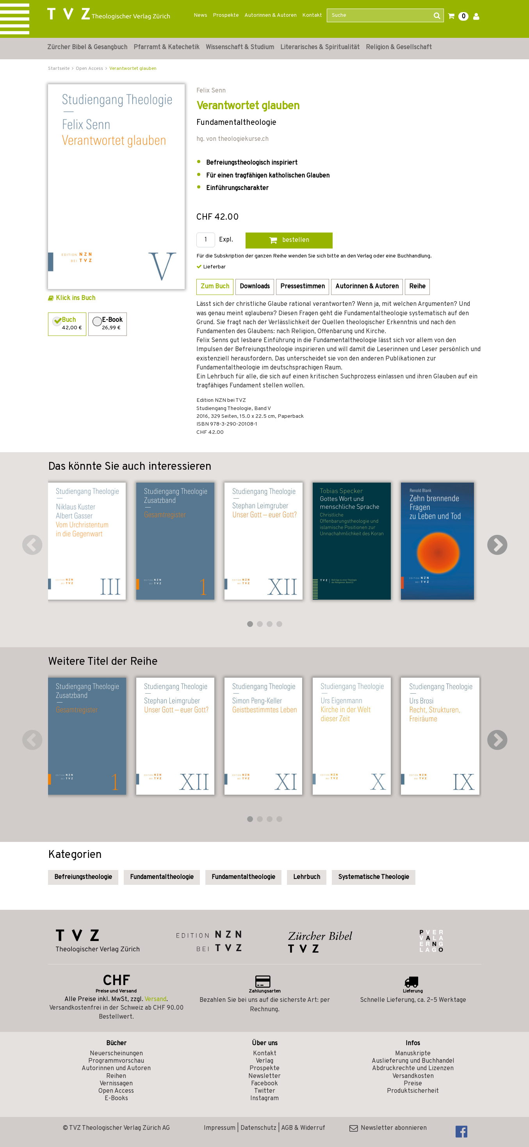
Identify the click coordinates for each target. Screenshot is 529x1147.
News (200, 15)
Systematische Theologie (373, 877)
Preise (413, 1084)
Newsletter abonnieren (388, 1128)
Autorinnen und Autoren (116, 1068)
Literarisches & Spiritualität (320, 47)
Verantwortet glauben (133, 69)
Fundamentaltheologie (162, 877)
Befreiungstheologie (83, 877)
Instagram (264, 1099)
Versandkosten (413, 1076)
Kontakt (312, 15)
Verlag (264, 1061)
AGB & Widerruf (303, 1128)
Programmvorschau (116, 1061)
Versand (155, 999)
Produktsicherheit (413, 1091)
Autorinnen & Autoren (270, 15)
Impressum (219, 1128)
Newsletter (264, 1076)
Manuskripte (413, 1054)
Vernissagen (116, 1084)
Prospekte (226, 15)
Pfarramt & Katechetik (166, 47)
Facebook (264, 1084)
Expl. (226, 240)
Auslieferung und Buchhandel (413, 1061)
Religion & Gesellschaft (399, 47)
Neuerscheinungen (116, 1054)
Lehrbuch (306, 877)
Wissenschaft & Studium (240, 47)
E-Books (116, 1099)
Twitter (264, 1091)
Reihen (116, 1076)
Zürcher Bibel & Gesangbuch (87, 47)
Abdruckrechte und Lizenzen (413, 1068)
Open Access (116, 1091)
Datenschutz (258, 1128)
